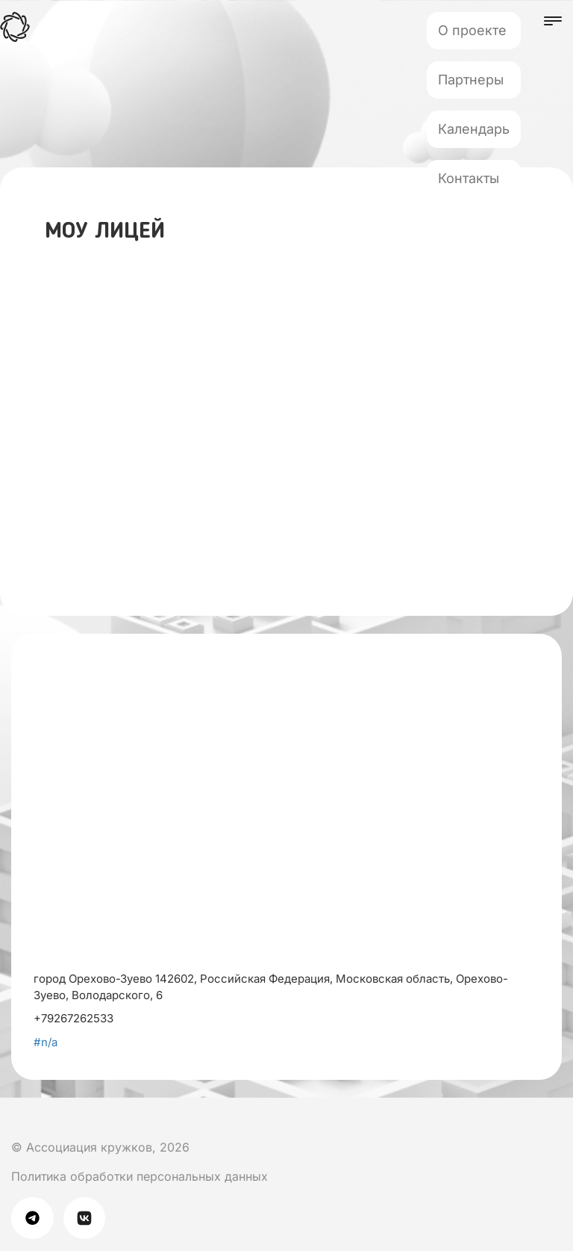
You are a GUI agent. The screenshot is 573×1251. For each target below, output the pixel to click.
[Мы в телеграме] (37, 1216)
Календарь (474, 129)
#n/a (45, 1042)
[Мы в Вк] (14, 1118)
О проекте (472, 30)
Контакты (468, 178)
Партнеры (471, 79)
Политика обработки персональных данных (139, 1176)
